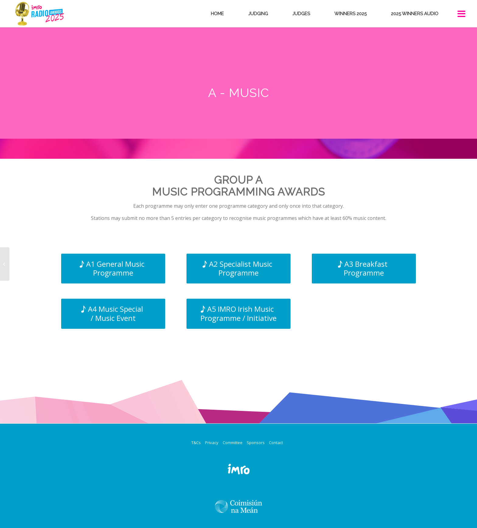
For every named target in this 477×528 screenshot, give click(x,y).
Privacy (211, 442)
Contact (276, 442)
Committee (232, 442)
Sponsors (256, 442)
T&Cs (196, 442)
